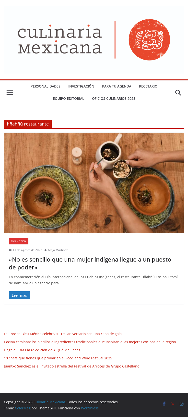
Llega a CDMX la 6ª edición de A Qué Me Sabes (42, 350)
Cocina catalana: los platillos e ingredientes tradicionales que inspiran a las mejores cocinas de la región (90, 342)
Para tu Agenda (116, 86)
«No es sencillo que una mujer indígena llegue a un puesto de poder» (90, 263)
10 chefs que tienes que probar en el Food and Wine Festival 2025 (58, 358)
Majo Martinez (58, 250)
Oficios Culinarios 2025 (113, 98)
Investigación (81, 86)
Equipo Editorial (68, 98)
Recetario (148, 86)
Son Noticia (18, 241)
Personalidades (45, 86)
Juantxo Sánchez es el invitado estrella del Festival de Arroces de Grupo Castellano (71, 366)
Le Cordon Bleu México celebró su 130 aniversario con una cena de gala (63, 333)
